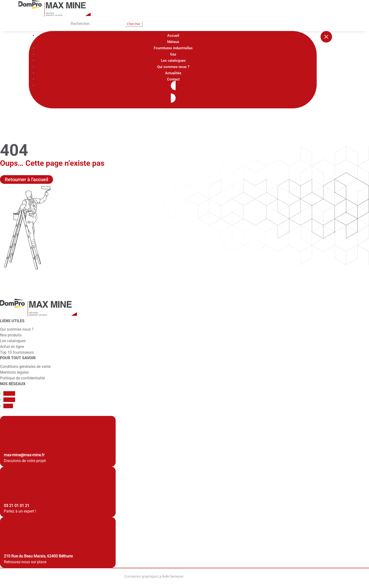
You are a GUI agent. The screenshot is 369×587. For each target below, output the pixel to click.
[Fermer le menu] (326, 37)
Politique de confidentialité (22, 378)
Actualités (173, 73)
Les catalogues (173, 60)
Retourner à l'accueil (26, 179)
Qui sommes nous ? (17, 329)
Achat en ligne (12, 346)
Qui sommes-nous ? (173, 67)
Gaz (173, 54)
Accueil (173, 35)
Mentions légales (14, 372)
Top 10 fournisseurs (17, 352)
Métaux (173, 42)
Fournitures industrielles (173, 48)
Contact (173, 79)
